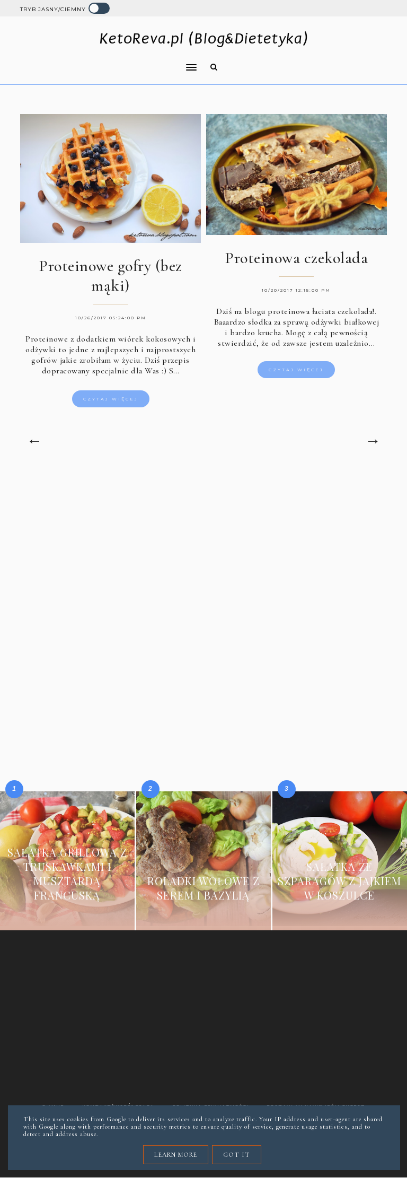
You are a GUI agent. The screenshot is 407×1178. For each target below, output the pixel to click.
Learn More (175, 1154)
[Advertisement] (203, 564)
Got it (236, 1154)
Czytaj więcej (110, 399)
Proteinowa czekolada (296, 258)
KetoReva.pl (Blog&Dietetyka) (204, 38)
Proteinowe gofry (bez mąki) (110, 275)
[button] (105, 60)
